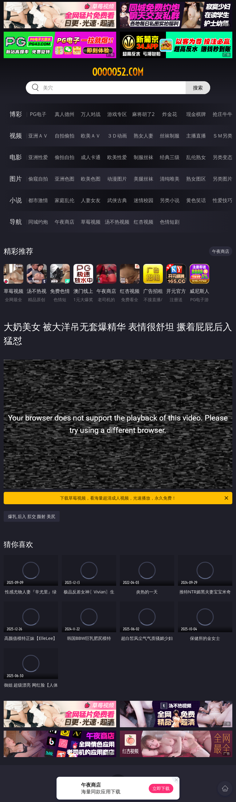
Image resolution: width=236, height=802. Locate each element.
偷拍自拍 (64, 157)
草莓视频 (90, 221)
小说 (16, 200)
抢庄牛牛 (222, 114)
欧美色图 (90, 178)
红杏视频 (143, 221)
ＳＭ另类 (222, 135)
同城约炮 (38, 221)
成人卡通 (90, 157)
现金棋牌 (196, 114)
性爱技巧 (222, 200)
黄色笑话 (196, 200)
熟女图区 (196, 178)
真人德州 (64, 114)
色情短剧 (169, 221)
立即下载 (161, 788)
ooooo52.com (118, 72)
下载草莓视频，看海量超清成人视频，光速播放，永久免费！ (144, 498)
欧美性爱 (117, 157)
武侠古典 (117, 200)
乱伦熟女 (196, 157)
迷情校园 (143, 200)
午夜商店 (64, 221)
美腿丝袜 (143, 178)
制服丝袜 (143, 157)
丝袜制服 (169, 135)
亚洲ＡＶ (38, 135)
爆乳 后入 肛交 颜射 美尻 (32, 516)
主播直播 (196, 135)
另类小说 (169, 200)
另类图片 (222, 178)
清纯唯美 (169, 178)
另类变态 (222, 157)
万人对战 (90, 114)
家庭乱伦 (64, 200)
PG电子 (38, 114)
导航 (16, 221)
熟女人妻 (143, 135)
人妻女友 (90, 200)
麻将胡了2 (143, 114)
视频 (16, 135)
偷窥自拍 (38, 178)
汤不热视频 (117, 221)
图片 (16, 178)
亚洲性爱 (38, 157)
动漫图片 (117, 178)
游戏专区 (117, 114)
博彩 (16, 114)
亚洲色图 (64, 178)
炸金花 (169, 114)
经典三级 (169, 157)
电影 (16, 157)
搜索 (198, 87)
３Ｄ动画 (117, 135)
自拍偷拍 (64, 135)
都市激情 (38, 200)
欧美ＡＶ (90, 135)
